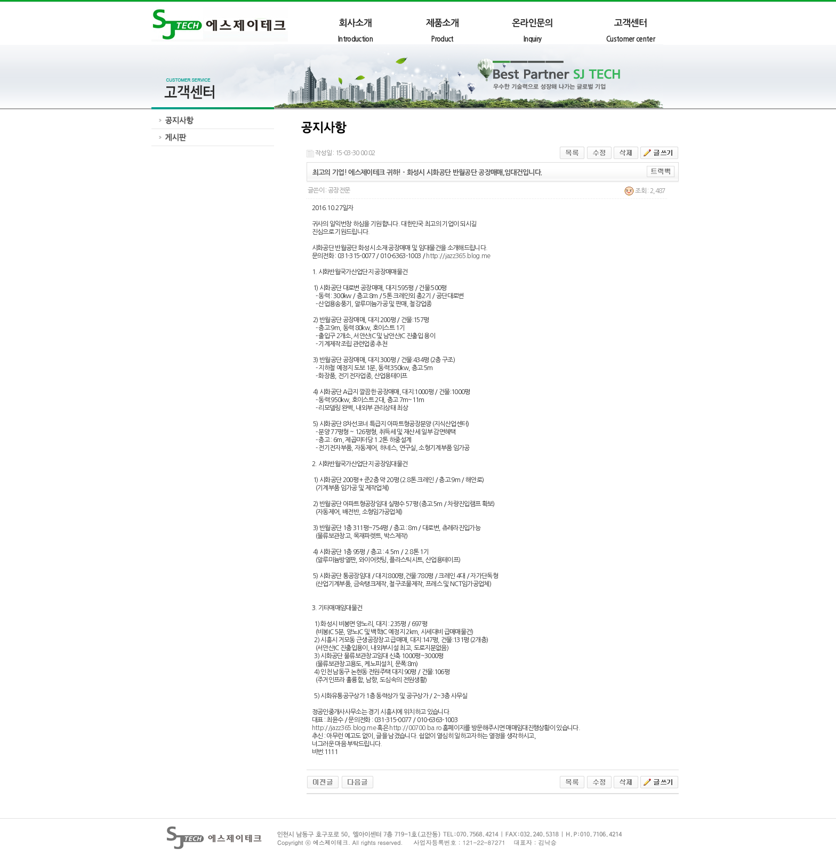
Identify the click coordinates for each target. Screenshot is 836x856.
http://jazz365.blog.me (458, 256)
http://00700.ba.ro (415, 728)
